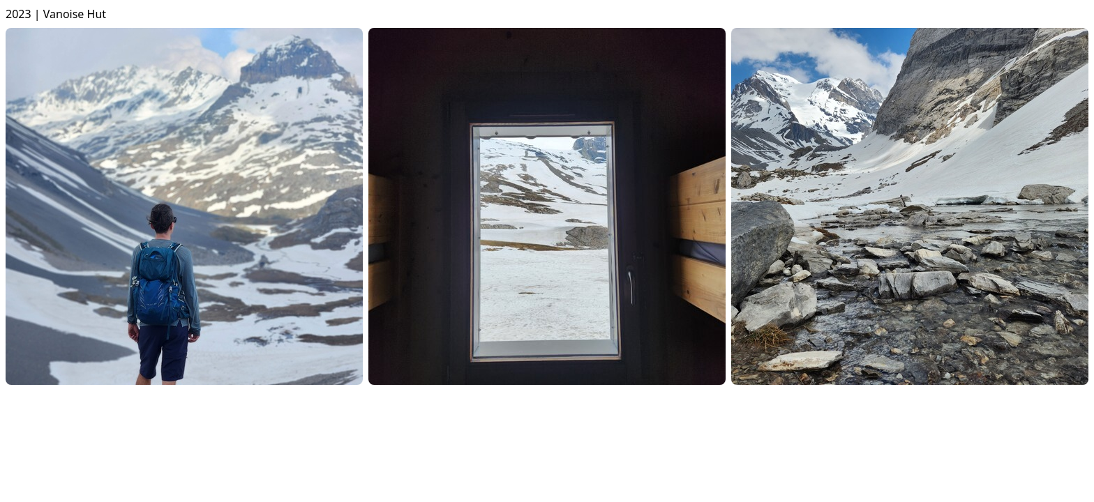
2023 (18, 14)
